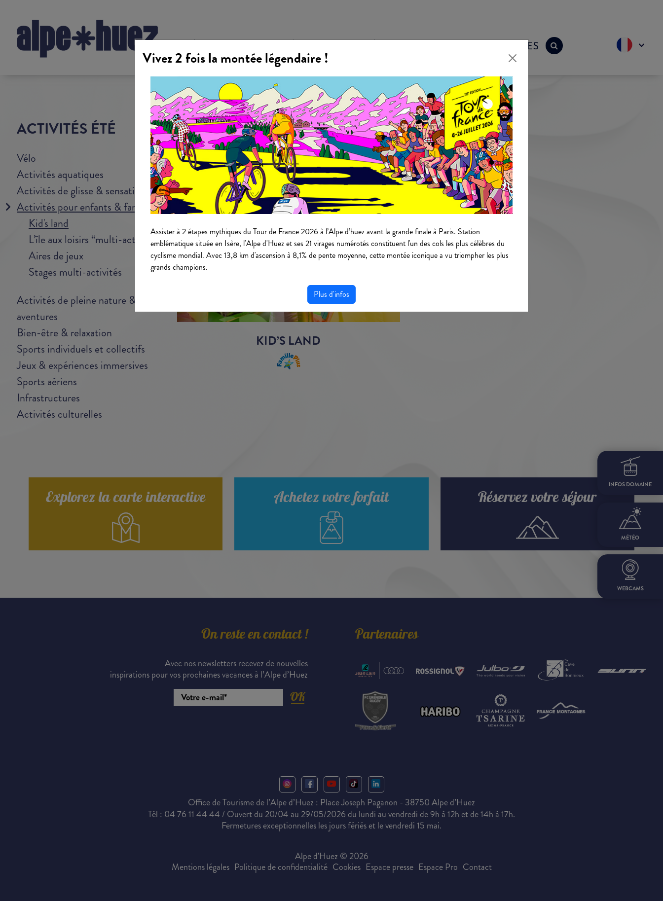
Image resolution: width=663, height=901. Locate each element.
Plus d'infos (331, 294)
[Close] (512, 58)
